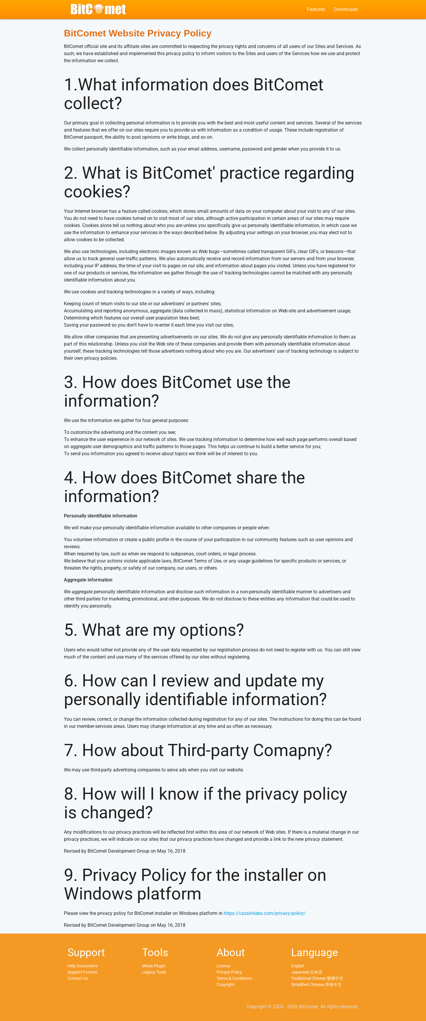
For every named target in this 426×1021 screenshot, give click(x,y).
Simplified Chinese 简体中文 (316, 984)
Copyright (226, 984)
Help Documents (82, 966)
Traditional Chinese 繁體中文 (317, 978)
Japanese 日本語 (306, 972)
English (297, 966)
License (223, 966)
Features (316, 9)
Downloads (346, 9)
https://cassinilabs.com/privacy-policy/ (265, 913)
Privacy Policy (229, 972)
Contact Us (77, 978)
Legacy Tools (154, 972)
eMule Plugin (153, 966)
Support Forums (82, 972)
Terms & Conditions (234, 978)
